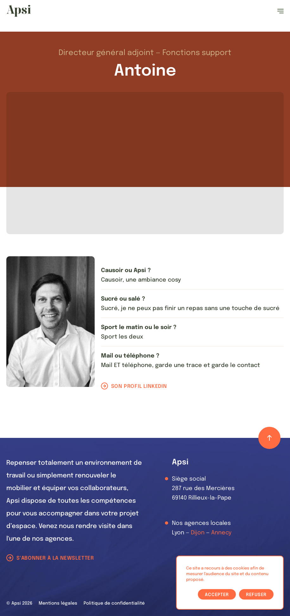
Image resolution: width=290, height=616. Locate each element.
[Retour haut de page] (269, 438)
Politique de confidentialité (114, 603)
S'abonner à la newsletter (55, 558)
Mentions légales (58, 603)
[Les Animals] (18, 11)
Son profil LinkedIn (139, 386)
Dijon (198, 533)
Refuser (256, 595)
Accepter (217, 595)
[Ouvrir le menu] (280, 11)
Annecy (221, 533)
